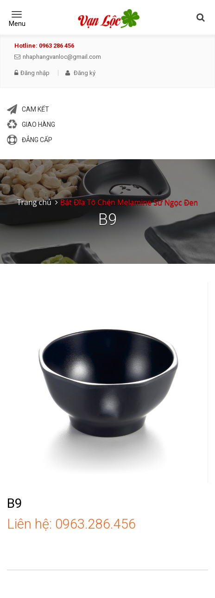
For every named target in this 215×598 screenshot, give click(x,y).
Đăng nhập (32, 73)
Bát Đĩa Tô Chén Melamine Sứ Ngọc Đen (129, 202)
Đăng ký (80, 73)
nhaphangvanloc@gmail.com (57, 57)
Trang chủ (34, 202)
